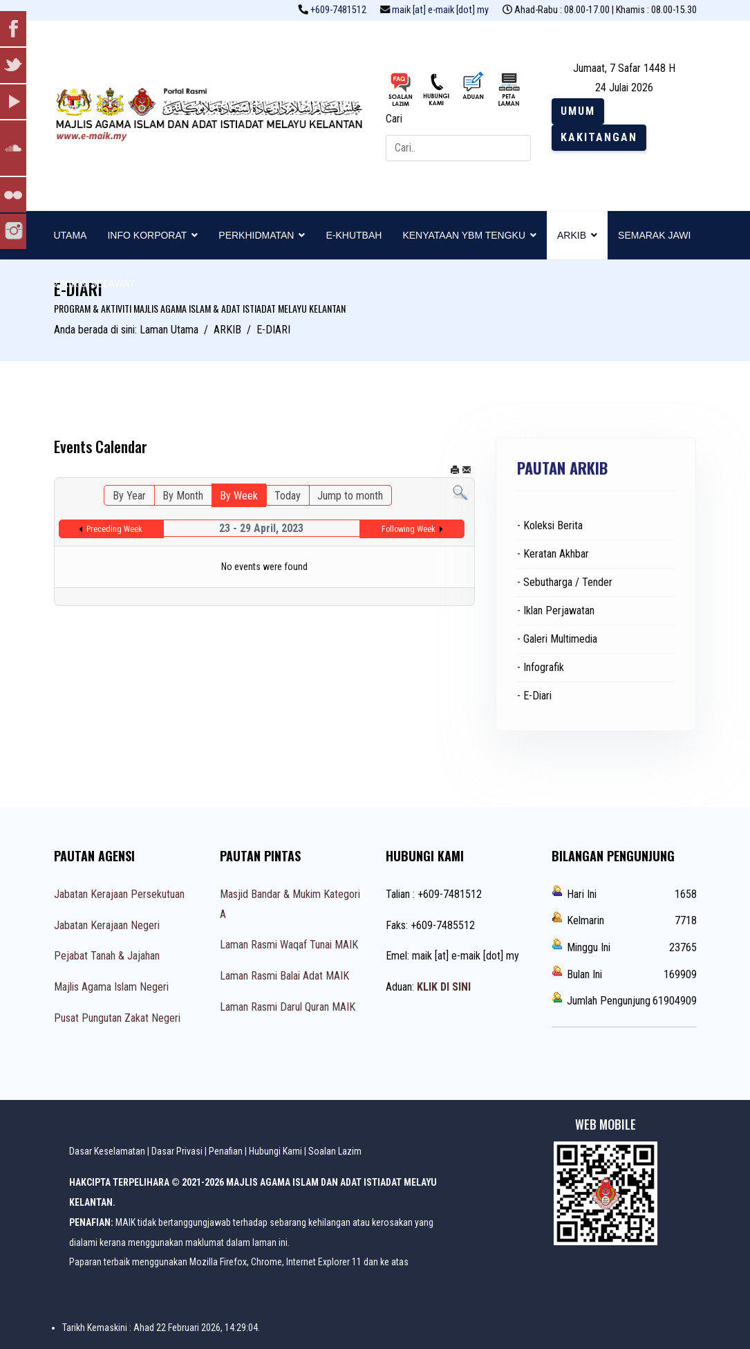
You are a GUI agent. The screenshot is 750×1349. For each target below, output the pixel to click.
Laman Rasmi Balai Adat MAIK (284, 975)
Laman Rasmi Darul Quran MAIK (287, 1006)
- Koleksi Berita (550, 525)
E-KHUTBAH (354, 235)
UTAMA (70, 235)
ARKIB (571, 235)
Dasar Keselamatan (107, 1151)
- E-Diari (534, 695)
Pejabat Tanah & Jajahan (107, 955)
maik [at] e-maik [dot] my (440, 10)
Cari (394, 118)
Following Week (408, 529)
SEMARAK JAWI (654, 235)
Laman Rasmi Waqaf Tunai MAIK (289, 944)
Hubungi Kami (275, 1151)
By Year (129, 495)
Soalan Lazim (335, 1151)
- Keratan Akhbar (553, 553)
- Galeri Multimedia (557, 638)
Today (287, 495)
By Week (239, 495)
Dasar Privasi (177, 1151)
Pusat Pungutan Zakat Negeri (117, 1018)
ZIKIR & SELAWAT (94, 283)
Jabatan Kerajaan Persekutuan (119, 894)
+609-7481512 (338, 10)
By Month (182, 495)
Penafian (226, 1151)
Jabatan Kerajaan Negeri (107, 925)
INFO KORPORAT (147, 235)
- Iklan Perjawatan (555, 610)
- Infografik (540, 667)
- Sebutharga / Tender (564, 582)
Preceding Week (114, 529)
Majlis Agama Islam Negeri (111, 986)
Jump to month (350, 495)
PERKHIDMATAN (256, 235)
